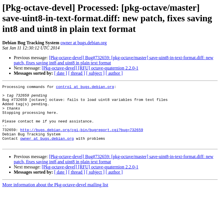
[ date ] (60, 73)
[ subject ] (95, 73)
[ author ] (114, 73)
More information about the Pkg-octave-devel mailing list (55, 196)
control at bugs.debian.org (85, 87)
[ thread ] (76, 73)
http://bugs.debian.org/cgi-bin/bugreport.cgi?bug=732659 (81, 139)
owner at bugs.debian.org (83, 42)
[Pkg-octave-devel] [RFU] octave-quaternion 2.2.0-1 (90, 68)
